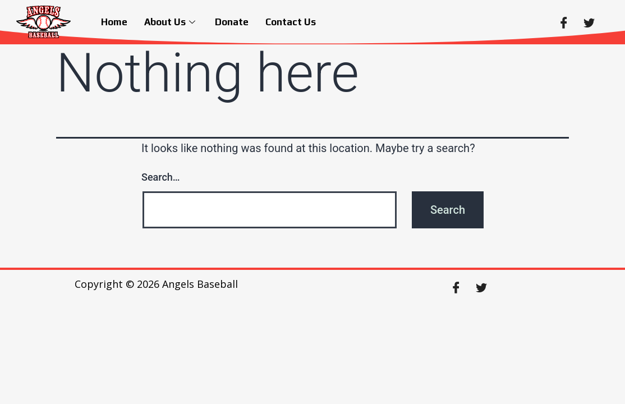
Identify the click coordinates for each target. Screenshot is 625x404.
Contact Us (290, 21)
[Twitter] (589, 21)
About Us (171, 21)
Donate (232, 21)
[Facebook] (563, 21)
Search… (160, 177)
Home (114, 21)
